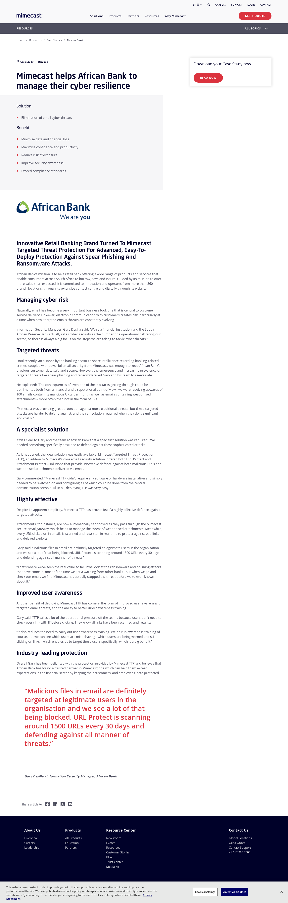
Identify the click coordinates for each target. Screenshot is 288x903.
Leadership (31, 847)
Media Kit (112, 867)
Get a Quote (255, 16)
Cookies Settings (205, 892)
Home (20, 40)
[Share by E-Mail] (70, 804)
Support (236, 4)
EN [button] (197, 4)
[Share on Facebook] (47, 804)
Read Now (208, 78)
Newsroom (113, 838)
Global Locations (240, 838)
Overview (30, 838)
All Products (73, 838)
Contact (265, 4)
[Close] (281, 891)
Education (72, 843)
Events (110, 843)
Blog (109, 857)
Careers (220, 4)
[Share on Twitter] (63, 804)
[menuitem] (96, 18)
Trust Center (114, 862)
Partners (71, 847)
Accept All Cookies (234, 892)
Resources (35, 40)
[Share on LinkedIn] (55, 804)
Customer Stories (118, 852)
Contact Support (240, 847)
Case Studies (54, 40)
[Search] (209, 4)
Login (251, 4)
